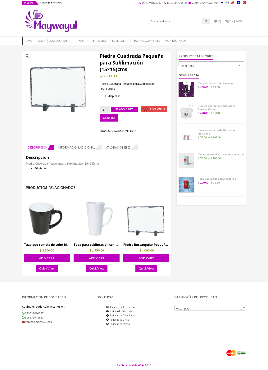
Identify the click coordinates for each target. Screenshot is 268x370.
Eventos (118, 40)
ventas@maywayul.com (203, 2)
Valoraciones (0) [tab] (118, 147)
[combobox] (211, 64)
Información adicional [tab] (76, 147)
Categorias (59, 40)
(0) (217, 21)
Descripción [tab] (37, 147)
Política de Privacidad (119, 311)
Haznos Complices (146, 40)
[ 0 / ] (234, 21)
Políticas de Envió (117, 319)
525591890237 (32, 313)
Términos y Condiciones (121, 307)
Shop (41, 40)
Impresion (99, 40)
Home (29, 40)
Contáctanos (175, 40)
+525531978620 (175, 2)
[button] (27, 56)
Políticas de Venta (118, 323)
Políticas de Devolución (121, 315)
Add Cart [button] (47, 258)
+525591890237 (150, 2)
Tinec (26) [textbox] (210, 65)
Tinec (80, 40)
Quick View (46, 268)
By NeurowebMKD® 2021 (134, 365)
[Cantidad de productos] (105, 109)
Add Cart (126, 109)
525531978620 (32, 317)
